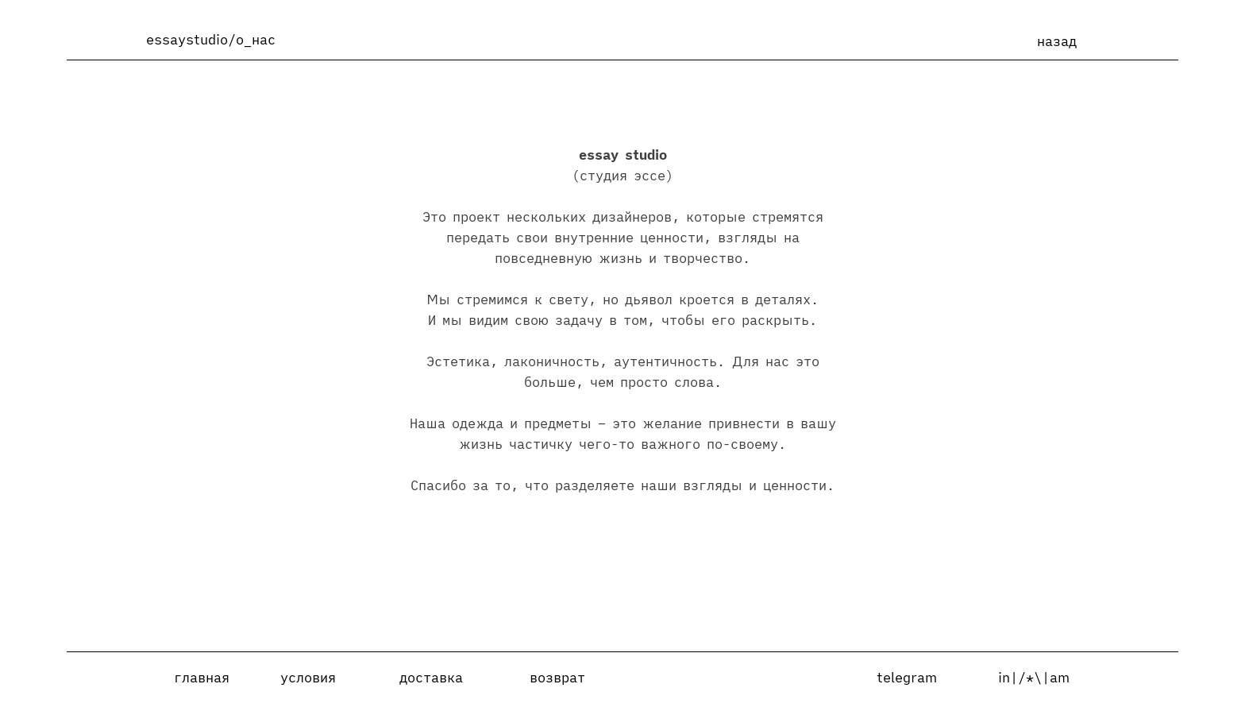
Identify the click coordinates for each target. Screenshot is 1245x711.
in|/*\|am (1034, 677)
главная (201, 677)
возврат (557, 677)
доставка (431, 677)
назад (1057, 41)
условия (308, 677)
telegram (907, 677)
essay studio (623, 155)
